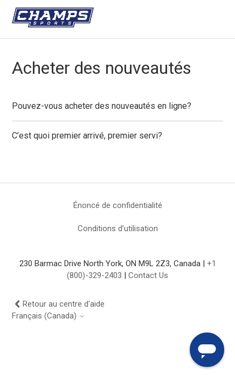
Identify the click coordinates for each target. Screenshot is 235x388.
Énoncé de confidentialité (117, 205)
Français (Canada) (48, 316)
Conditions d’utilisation (118, 228)
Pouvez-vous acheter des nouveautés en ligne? (101, 106)
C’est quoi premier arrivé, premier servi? (87, 135)
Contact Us (148, 275)
